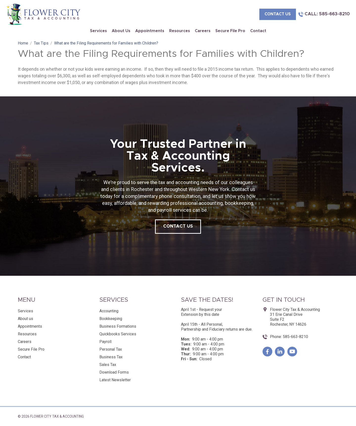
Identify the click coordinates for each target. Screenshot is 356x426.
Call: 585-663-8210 (327, 14)
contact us (278, 14)
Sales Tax (107, 364)
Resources (179, 31)
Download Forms (114, 372)
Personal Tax (110, 349)
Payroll (105, 341)
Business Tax (111, 357)
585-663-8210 (295, 336)
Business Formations (117, 326)
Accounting (108, 311)
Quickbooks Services (117, 334)
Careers (202, 31)
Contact (258, 31)
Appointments (149, 31)
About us (121, 31)
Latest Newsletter (115, 380)
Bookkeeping (110, 318)
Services (98, 31)
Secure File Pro (230, 31)
